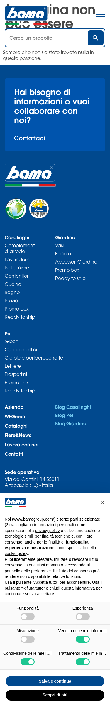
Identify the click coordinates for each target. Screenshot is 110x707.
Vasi (59, 245)
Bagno (12, 292)
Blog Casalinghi (73, 407)
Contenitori (17, 276)
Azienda (14, 407)
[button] (102, 502)
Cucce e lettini (21, 349)
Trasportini (16, 374)
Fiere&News (18, 435)
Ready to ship (20, 317)
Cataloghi (16, 426)
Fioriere (63, 254)
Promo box (17, 309)
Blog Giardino (70, 423)
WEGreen (15, 416)
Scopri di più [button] (55, 695)
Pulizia (11, 300)
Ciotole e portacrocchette (34, 358)
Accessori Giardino (76, 262)
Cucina (13, 284)
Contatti (14, 454)
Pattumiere (17, 268)
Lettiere (13, 366)
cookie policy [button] (16, 553)
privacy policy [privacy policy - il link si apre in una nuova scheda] (47, 530)
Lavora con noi (21, 444)
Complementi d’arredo (20, 248)
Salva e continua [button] (55, 681)
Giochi (12, 341)
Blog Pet (64, 415)
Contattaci (29, 138)
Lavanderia (18, 259)
